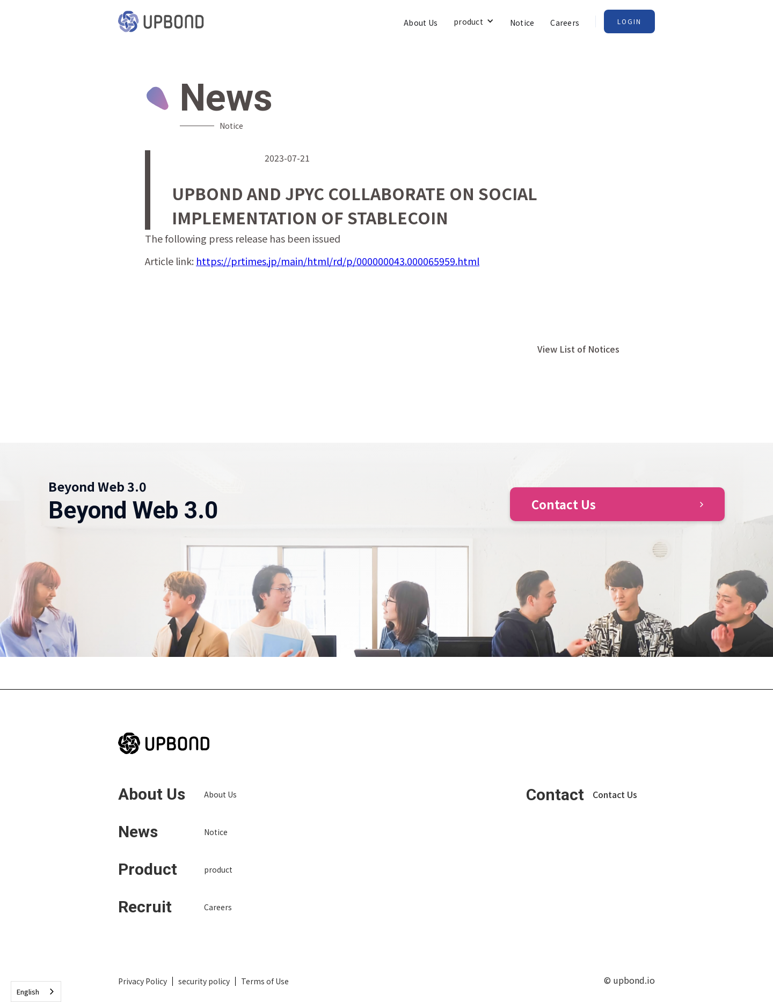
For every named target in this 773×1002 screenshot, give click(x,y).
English (28, 991)
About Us (420, 22)
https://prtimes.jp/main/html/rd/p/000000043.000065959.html (337, 261)
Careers (564, 22)
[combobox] (36, 991)
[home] (161, 21)
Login (629, 21)
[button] (473, 21)
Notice (522, 22)
